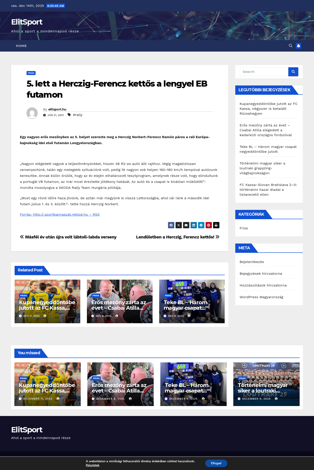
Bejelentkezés (252, 262)
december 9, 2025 (111, 398)
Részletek (92, 465)
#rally (77, 115)
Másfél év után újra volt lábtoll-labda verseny (68, 237)
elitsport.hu (57, 109)
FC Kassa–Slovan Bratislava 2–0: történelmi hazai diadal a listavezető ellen (268, 190)
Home (21, 46)
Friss (31, 73)
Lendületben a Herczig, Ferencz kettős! (177, 237)
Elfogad (216, 463)
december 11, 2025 (38, 398)
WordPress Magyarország (261, 297)
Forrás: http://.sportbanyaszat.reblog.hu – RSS (60, 214)
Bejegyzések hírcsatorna (261, 273)
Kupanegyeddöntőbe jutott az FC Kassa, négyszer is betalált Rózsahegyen (269, 109)
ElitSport (26, 22)
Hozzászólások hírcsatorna (263, 285)
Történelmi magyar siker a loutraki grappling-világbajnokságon (262, 168)
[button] (290, 46)
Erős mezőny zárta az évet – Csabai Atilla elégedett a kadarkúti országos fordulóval (266, 130)
